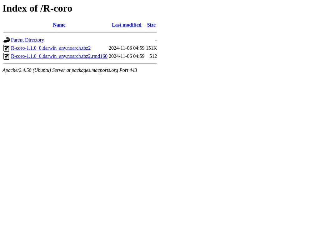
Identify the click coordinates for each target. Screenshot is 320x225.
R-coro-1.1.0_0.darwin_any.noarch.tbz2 (51, 48)
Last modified (127, 25)
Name (59, 25)
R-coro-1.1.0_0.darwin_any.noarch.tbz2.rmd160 (59, 56)
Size (151, 25)
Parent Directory (27, 39)
